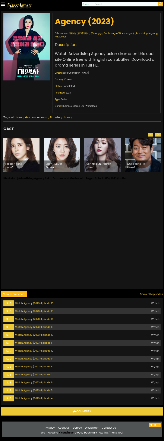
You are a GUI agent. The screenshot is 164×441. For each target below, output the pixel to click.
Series (64, 99)
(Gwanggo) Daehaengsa (104, 33)
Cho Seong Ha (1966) (136, 165)
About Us (64, 427)
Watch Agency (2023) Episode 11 (34, 342)
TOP (155, 425)
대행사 (72, 33)
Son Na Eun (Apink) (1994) (98, 165)
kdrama (18, 117)
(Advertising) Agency (146, 33)
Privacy (50, 427)
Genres (77, 427)
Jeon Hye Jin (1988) (54, 165)
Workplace (91, 106)
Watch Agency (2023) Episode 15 (34, 311)
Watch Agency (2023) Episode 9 (34, 358)
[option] (21, 155)
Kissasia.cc (66, 432)
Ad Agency (60, 36)
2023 (68, 92)
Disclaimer (91, 427)
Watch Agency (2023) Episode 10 (34, 350)
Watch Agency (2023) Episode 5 (34, 390)
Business (67, 106)
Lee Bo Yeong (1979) (13, 165)
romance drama (37, 117)
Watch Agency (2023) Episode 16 (34, 303)
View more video (14, 294)
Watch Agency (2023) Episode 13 (34, 327)
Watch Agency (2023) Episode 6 (34, 382)
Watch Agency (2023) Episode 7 (33, 374)
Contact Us (109, 427)
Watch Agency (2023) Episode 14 (34, 319)
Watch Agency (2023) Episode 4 (34, 398)
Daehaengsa (126, 33)
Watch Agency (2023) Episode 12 (34, 335)
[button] (150, 135)
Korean (68, 79)
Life (82, 106)
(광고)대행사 (83, 33)
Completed (69, 86)
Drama (76, 106)
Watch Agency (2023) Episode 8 (34, 366)
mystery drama (62, 117)
